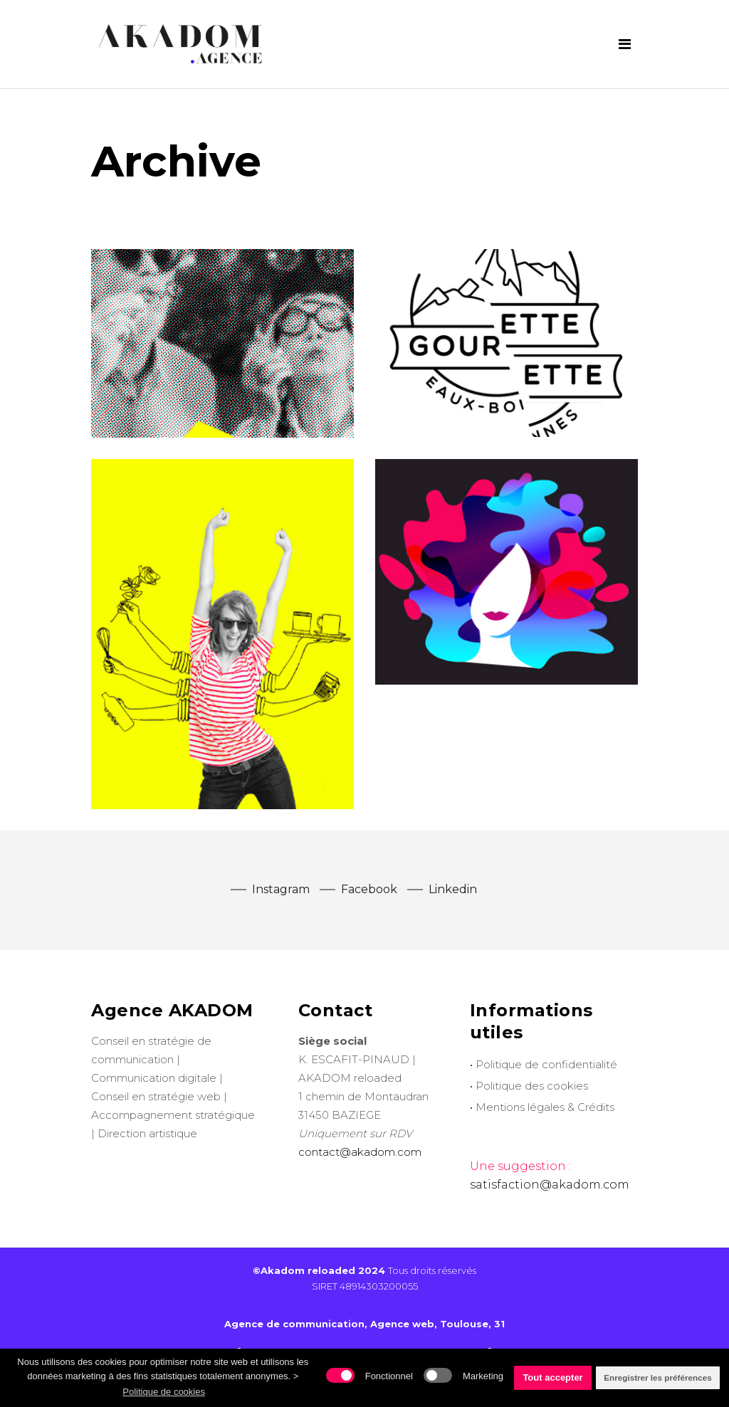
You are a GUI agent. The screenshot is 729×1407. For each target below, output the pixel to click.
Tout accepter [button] (552, 1377)
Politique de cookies (163, 1391)
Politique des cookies (532, 1085)
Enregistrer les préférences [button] (657, 1377)
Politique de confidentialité (546, 1064)
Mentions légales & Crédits (545, 1107)
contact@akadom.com (359, 1152)
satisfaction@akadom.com (549, 1184)
